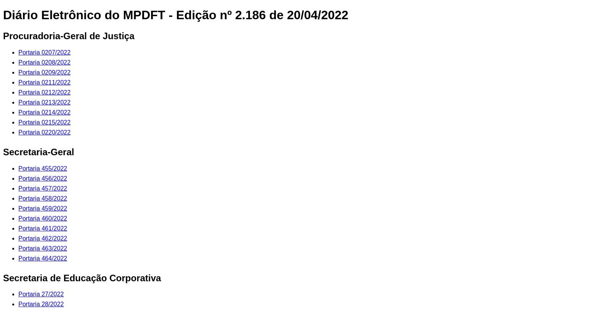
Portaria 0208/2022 (44, 62)
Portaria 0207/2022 (44, 52)
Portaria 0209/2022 (44, 72)
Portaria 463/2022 (42, 248)
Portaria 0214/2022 (44, 112)
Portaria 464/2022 (42, 258)
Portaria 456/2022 (42, 178)
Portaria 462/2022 (42, 238)
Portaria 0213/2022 (44, 102)
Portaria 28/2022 (41, 304)
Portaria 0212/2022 (44, 92)
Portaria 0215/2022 (44, 122)
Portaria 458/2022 (42, 198)
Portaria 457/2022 (42, 188)
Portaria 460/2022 (42, 218)
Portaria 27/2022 (41, 294)
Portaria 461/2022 (42, 228)
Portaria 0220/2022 (44, 132)
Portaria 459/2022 (42, 208)
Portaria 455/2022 (42, 168)
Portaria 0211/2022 (44, 82)
